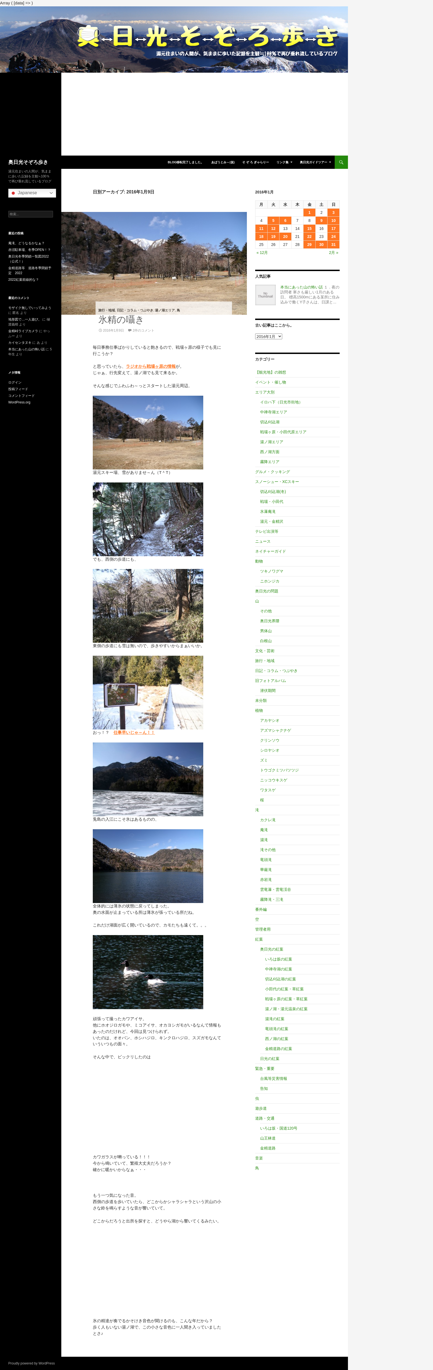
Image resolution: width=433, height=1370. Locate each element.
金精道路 (268, 1148)
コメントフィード (21, 396)
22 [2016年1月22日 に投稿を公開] (309, 236)
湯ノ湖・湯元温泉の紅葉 (286, 1009)
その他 (266, 611)
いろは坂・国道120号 (278, 1128)
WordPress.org (19, 402)
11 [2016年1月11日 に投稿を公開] (261, 228)
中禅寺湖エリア (273, 412)
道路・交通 (264, 1118)
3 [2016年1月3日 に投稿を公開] (333, 212)
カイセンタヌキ (19, 343)
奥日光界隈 (269, 621)
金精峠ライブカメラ (23, 331)
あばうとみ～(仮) (222, 162)
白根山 (266, 641)
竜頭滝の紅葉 (276, 1029)
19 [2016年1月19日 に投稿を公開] (273, 236)
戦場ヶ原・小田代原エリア (283, 432)
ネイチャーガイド (270, 551)
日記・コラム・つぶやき (135, 310)
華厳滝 (266, 869)
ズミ (264, 760)
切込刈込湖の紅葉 (280, 979)
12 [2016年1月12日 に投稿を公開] (273, 228)
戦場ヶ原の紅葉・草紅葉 (286, 999)
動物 (259, 561)
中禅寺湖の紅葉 (278, 969)
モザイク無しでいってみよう (29, 308)
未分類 (261, 700)
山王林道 (268, 1138)
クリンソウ (269, 740)
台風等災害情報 (273, 1078)
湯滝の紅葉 (274, 1019)
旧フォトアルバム (270, 680)
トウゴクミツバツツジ (279, 770)
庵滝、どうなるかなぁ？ (26, 243)
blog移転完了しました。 (186, 162)
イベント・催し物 (270, 382)
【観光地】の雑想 (270, 372)
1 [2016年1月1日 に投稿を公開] (309, 212)
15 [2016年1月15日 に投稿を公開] (309, 228)
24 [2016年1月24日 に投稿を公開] (333, 236)
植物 (259, 710)
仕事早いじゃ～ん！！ (134, 732)
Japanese (23, 193)
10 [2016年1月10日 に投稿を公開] (333, 220)
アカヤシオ (269, 720)
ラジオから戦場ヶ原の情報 (151, 366)
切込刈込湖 (269, 422)
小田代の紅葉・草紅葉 (284, 989)
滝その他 (268, 849)
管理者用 (263, 929)
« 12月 (262, 252)
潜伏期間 (268, 690)
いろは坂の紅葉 (278, 959)
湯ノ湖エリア (165, 310)
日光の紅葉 (269, 1058)
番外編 (261, 909)
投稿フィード (18, 389)
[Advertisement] (174, 114)
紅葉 (259, 939)
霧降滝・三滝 (271, 899)
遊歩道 (261, 1108)
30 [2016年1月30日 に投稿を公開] (321, 244)
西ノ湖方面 (269, 452)
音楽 (259, 1158)
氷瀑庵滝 (268, 511)
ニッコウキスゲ (273, 780)
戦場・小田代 (271, 501)
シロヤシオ (269, 750)
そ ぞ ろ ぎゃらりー (255, 162)
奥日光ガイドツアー (313, 162)
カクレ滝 (268, 820)
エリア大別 (264, 392)
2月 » (333, 252)
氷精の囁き (121, 319)
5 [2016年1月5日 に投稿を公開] (273, 220)
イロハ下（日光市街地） (281, 402)
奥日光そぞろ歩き (28, 162)
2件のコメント (143, 330)
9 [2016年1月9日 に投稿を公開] (321, 220)
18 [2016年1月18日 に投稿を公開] (261, 236)
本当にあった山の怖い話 (301, 287)
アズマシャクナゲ (275, 730)
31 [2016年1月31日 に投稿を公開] (333, 244)
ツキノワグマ (271, 571)
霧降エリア (269, 462)
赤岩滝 (266, 879)
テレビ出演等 (266, 531)
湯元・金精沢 (271, 521)
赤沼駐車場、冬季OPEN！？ (29, 250)
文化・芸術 (264, 651)
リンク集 (282, 162)
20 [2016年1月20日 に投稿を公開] (285, 236)
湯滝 (264, 840)
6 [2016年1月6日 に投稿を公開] (285, 220)
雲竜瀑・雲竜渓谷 (275, 889)
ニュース (263, 541)
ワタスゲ (268, 790)
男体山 (266, 631)
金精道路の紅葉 (278, 1048)
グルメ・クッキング (272, 471)
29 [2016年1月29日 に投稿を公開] (309, 244)
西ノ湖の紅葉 (276, 1038)
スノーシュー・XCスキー (277, 481)
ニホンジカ (269, 581)
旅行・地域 (106, 310)
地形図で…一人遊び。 (24, 319)
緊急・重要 (264, 1068)
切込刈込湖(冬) (273, 491)
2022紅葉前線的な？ (23, 280)
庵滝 (264, 830)
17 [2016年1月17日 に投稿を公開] (333, 228)
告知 (264, 1088)
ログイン (15, 382)
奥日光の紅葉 (271, 949)
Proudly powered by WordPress (31, 1363)
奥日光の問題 (266, 591)
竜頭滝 (266, 859)
